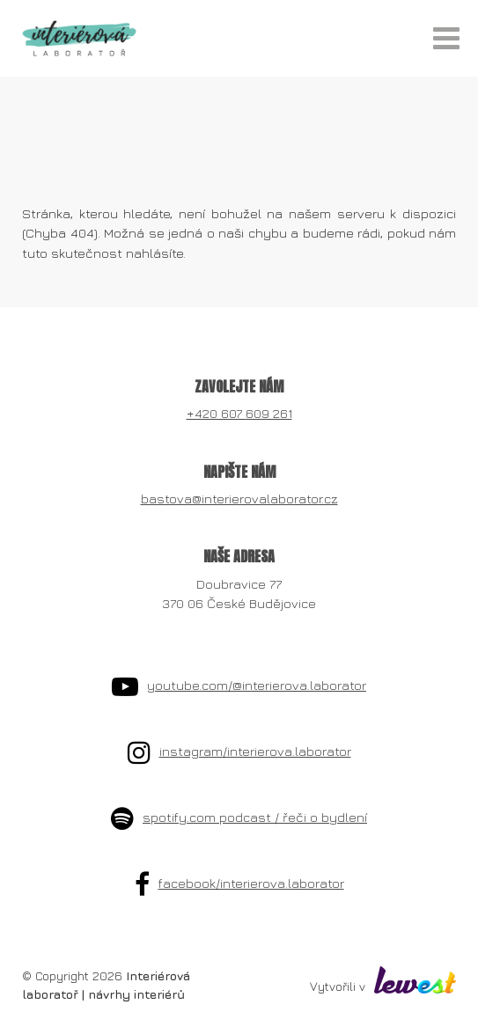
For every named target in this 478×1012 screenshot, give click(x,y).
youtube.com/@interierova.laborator (256, 685)
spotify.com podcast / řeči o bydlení (255, 817)
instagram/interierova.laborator (255, 751)
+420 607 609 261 (239, 413)
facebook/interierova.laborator (251, 883)
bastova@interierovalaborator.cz (239, 498)
